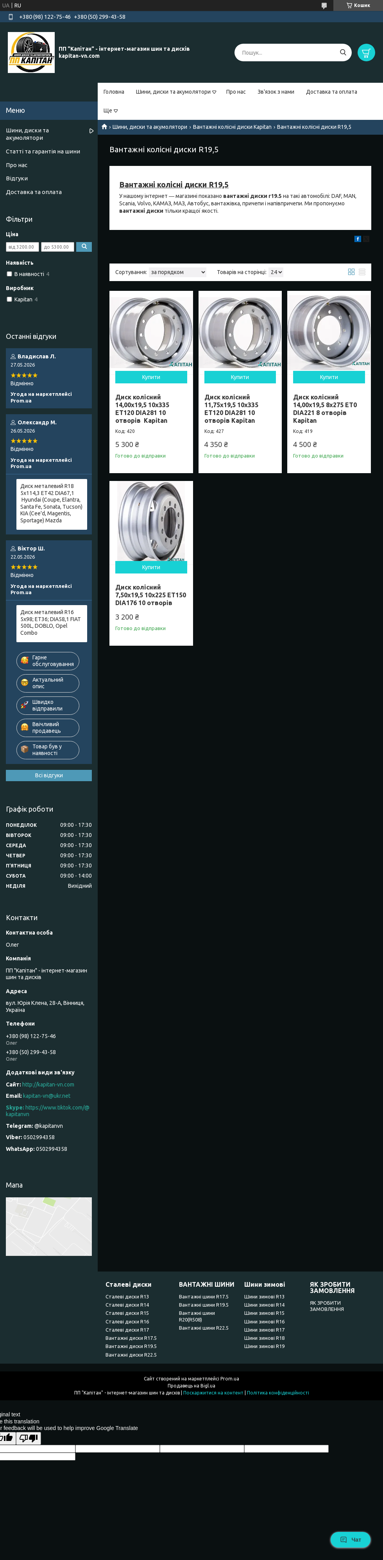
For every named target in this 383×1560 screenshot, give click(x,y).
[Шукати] (343, 52)
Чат (350, 1539)
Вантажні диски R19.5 (131, 1346)
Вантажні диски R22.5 (131, 1354)
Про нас (236, 92)
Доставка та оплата (331, 92)
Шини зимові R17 (264, 1329)
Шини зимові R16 (264, 1321)
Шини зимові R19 (264, 1346)
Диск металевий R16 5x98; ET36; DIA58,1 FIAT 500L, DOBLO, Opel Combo (50, 622)
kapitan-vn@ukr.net (46, 1096)
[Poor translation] (28, 1438)
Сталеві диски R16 (127, 1321)
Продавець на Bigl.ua (191, 1385)
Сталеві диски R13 (127, 1296)
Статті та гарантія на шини (43, 151)
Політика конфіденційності (278, 1392)
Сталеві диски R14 (127, 1304)
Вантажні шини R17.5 (204, 1296)
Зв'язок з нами (276, 92)
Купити (151, 377)
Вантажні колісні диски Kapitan (232, 127)
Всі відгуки (49, 775)
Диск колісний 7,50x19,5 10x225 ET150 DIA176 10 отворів (150, 595)
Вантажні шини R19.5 (204, 1304)
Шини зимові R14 (264, 1304)
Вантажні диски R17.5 (131, 1338)
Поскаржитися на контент (213, 1392)
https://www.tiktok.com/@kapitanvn (47, 1111)
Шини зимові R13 (264, 1296)
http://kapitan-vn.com (48, 1084)
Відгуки (17, 178)
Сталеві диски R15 (127, 1313)
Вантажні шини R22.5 (204, 1327)
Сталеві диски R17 (127, 1329)
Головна (114, 92)
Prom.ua (229, 1378)
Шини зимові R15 (264, 1313)
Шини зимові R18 (264, 1338)
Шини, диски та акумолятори (173, 92)
